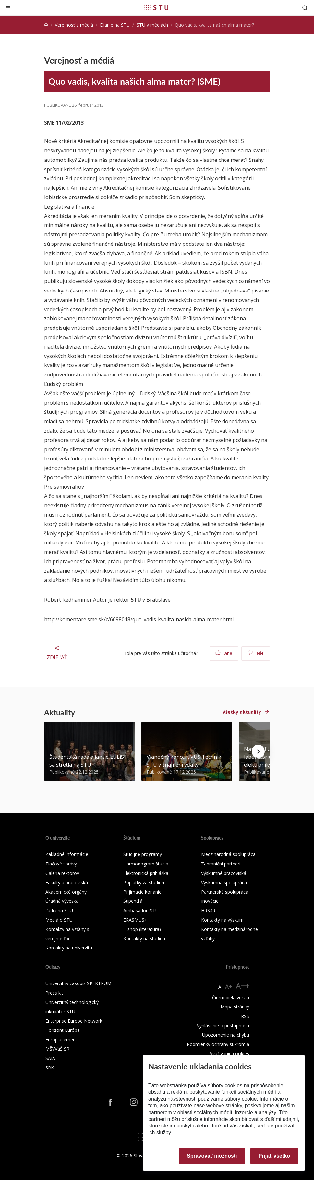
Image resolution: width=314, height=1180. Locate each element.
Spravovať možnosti (212, 1156)
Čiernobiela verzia (230, 998)
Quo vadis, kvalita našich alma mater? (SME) (134, 81)
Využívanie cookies (229, 1053)
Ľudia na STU (59, 910)
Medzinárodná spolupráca (228, 854)
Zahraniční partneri (220, 864)
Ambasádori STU (141, 910)
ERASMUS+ (135, 920)
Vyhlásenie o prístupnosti (223, 1025)
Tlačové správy (61, 864)
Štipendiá (132, 901)
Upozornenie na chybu (225, 1035)
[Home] (46, 25)
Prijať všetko (274, 1156)
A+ (228, 986)
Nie (256, 653)
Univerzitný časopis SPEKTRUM (78, 983)
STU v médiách (152, 25)
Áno (224, 653)
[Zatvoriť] (8, 7)
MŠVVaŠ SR (57, 1049)
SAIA (50, 1058)
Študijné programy (142, 854)
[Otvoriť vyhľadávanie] (305, 7)
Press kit (54, 993)
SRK (49, 1068)
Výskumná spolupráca (224, 882)
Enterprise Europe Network (73, 1021)
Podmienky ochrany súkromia (218, 1044)
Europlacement (61, 1039)
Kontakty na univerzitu (68, 948)
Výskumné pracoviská (223, 873)
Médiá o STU (59, 920)
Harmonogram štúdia (145, 864)
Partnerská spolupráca (224, 892)
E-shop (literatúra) (142, 929)
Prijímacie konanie (142, 892)
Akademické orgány (66, 892)
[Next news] (258, 751)
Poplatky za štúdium (144, 882)
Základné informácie (66, 854)
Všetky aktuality (242, 712)
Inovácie (210, 901)
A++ (242, 985)
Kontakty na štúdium (145, 939)
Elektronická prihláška (145, 873)
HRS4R (208, 910)
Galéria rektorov (62, 873)
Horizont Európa (62, 1030)
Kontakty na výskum (222, 920)
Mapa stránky (235, 1007)
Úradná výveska (61, 901)
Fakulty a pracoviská (66, 882)
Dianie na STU (115, 25)
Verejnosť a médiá (74, 25)
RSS (245, 1016)
